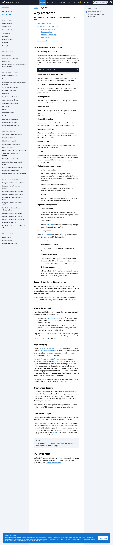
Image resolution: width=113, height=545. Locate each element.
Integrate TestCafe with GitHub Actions (12, 204)
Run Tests (5, 43)
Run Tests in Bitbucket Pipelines (12, 191)
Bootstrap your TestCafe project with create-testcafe (14, 65)
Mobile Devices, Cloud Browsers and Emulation (14, 83)
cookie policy (41, 541)
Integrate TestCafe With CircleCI (12, 194)
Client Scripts (38, 423)
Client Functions (7, 39)
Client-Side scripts (47, 37)
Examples (62, 2)
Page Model (6, 61)
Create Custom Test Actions (11, 144)
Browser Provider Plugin (10, 243)
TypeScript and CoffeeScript (11, 97)
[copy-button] (77, 69)
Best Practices (6, 55)
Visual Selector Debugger (10, 87)
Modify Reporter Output (10, 159)
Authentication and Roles (10, 100)
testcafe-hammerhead (49, 351)
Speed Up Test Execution (10, 58)
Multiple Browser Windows (10, 125)
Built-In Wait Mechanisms (10, 170)
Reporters (5, 94)
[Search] (100, 2)
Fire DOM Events (7, 147)
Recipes (53, 2)
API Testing (6, 106)
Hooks (4, 109)
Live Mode (5, 116)
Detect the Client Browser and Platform (12, 163)
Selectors (56, 432)
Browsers (5, 79)
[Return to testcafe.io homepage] (3, 2)
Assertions (5, 36)
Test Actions (6, 33)
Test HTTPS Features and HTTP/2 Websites (12, 155)
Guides (42, 2)
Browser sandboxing (48, 35)
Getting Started (7, 11)
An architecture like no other (47, 26)
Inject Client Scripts (8, 138)
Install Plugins (6, 237)
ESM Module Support (9, 141)
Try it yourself (42, 41)
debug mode (46, 235)
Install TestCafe (7, 23)
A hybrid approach (48, 29)
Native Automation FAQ (9, 76)
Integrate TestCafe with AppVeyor (13, 183)
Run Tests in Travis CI (9, 223)
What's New (76, 2)
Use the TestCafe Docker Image (12, 167)
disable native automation (47, 348)
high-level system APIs (57, 318)
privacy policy (31, 541)
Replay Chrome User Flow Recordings (14, 174)
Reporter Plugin (7, 240)
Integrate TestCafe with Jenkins (12, 216)
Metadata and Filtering (9, 122)
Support (86, 2)
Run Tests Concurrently (9, 90)
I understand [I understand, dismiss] (103, 538)
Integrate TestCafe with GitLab (12, 213)
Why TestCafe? (7, 14)
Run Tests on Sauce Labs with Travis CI (13, 227)
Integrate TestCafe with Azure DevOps (11, 187)
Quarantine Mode (8, 113)
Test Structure (6, 27)
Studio (18, 2)
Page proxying (46, 32)
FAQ (68, 2)
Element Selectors (8, 30)
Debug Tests (6, 46)
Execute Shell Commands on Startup (14, 150)
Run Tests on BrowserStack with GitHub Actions (12, 209)
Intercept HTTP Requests (10, 119)
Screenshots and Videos (10, 103)
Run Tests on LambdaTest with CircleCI (12, 198)
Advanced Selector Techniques (12, 135)
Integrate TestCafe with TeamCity (13, 219)
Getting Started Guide (54, 463)
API (48, 2)
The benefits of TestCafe (46, 23)
